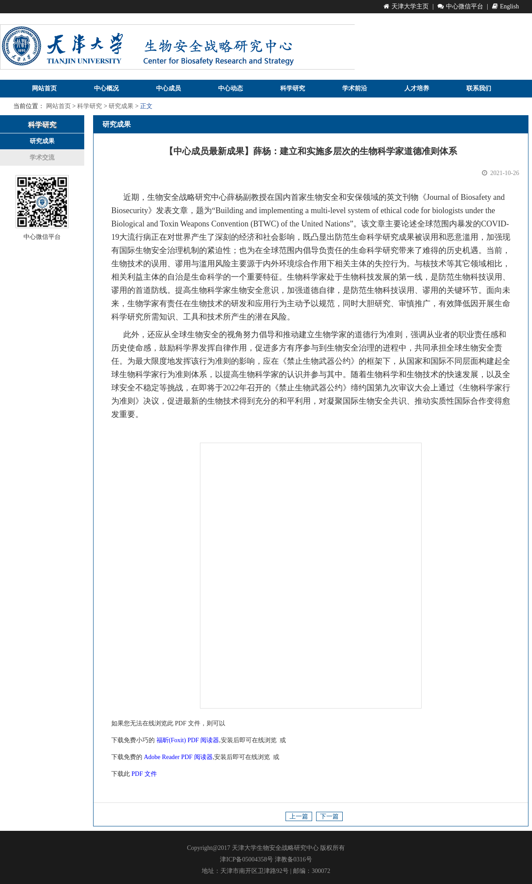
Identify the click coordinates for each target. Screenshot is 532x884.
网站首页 (44, 88)
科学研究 (292, 88)
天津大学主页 (406, 6)
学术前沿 (354, 88)
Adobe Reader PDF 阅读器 (178, 757)
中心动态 (230, 88)
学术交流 (42, 157)
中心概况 (106, 88)
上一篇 (298, 816)
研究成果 (121, 106)
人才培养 (416, 88)
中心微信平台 (460, 6)
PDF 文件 (144, 774)
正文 (146, 106)
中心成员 (168, 88)
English (505, 6)
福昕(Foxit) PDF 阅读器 (187, 740)
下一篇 (329, 816)
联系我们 (478, 88)
